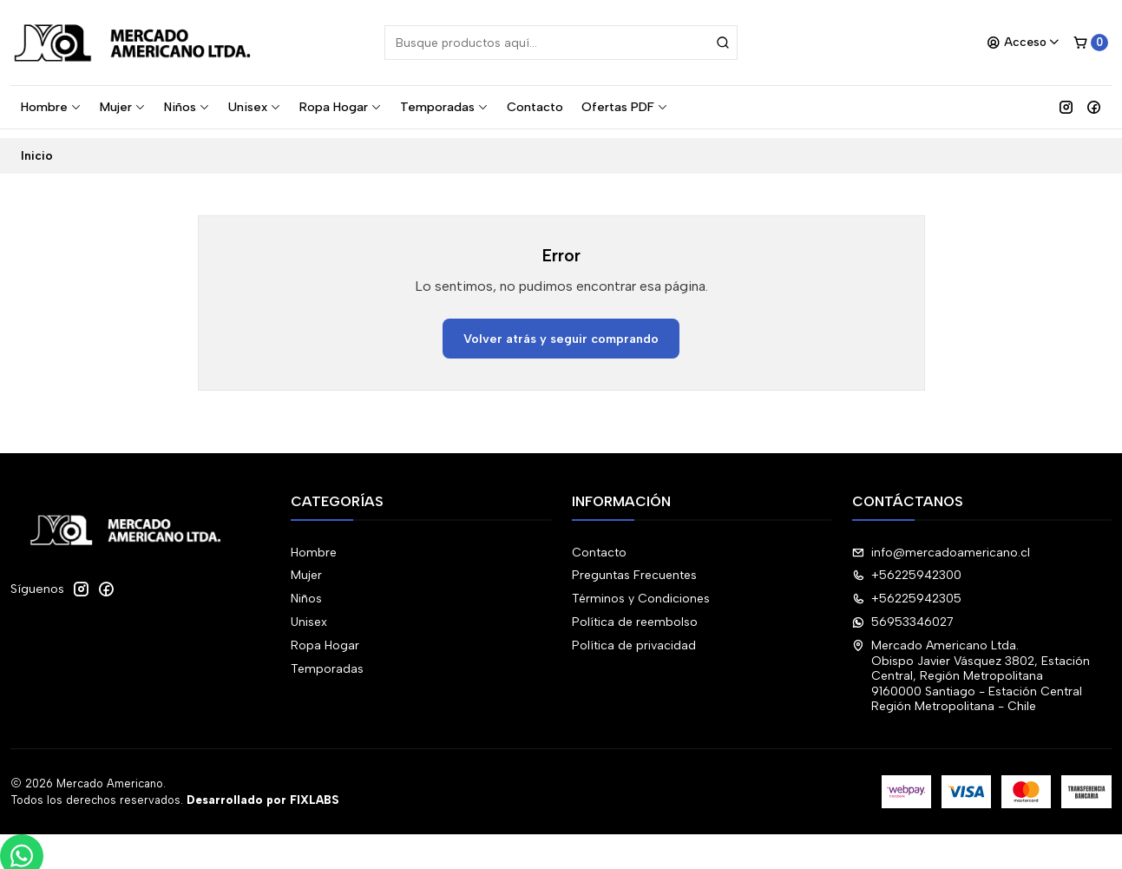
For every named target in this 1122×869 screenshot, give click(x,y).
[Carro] (1091, 42)
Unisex (254, 107)
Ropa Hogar (340, 107)
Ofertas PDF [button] (624, 107)
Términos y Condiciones (641, 590)
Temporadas (444, 107)
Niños (187, 107)
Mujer (123, 107)
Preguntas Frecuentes (634, 567)
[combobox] (561, 42)
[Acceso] (1023, 42)
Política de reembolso (635, 613)
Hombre (51, 107)
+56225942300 (906, 567)
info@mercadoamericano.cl (941, 544)
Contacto (535, 107)
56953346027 (903, 613)
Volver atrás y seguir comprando (561, 330)
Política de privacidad (634, 636)
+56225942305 (906, 590)
